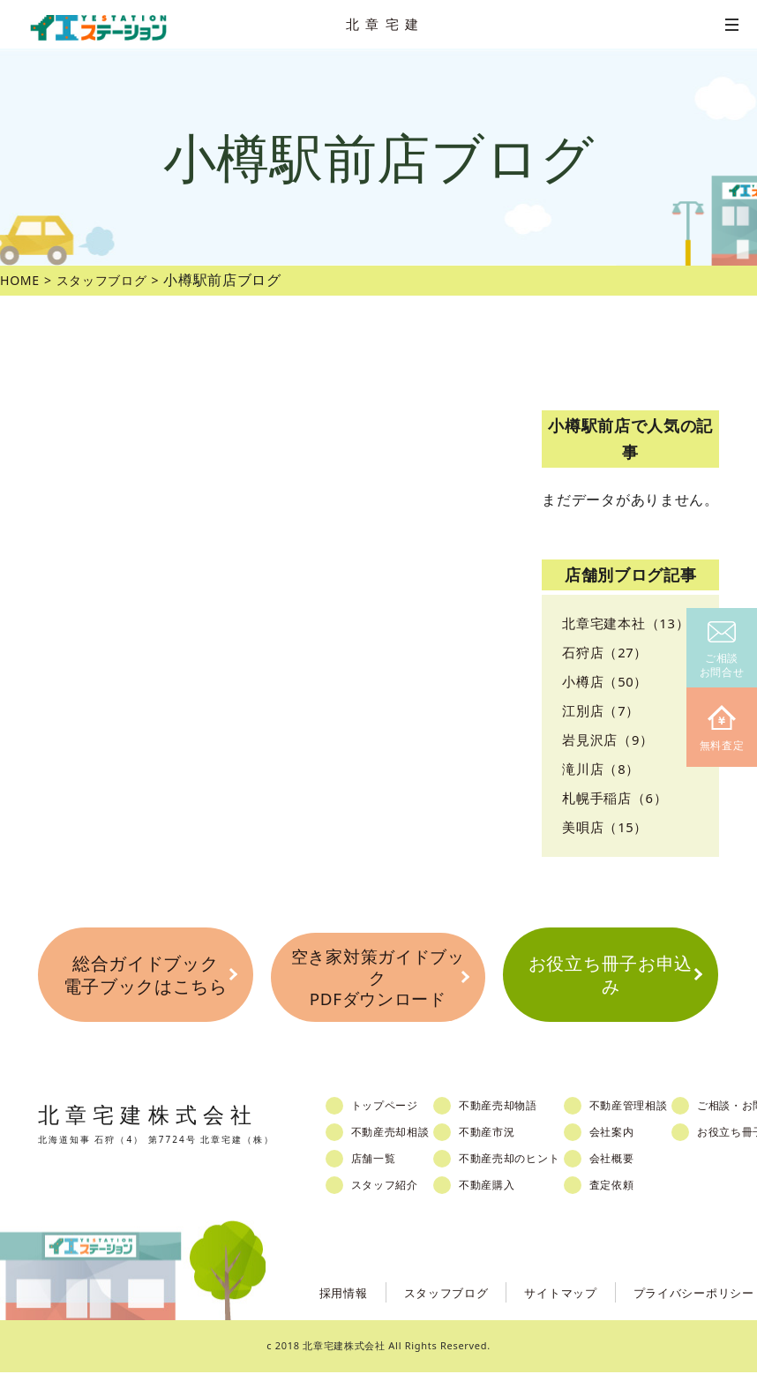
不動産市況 (502, 1134)
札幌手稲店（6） (618, 797)
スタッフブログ (429, 1293)
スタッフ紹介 (392, 1187)
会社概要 (635, 1160)
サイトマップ (549, 1293)
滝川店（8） (603, 768)
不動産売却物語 (514, 1107)
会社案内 (635, 1134)
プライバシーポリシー (689, 1293)
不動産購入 (502, 1187)
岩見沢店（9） (610, 739)
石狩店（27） (607, 652)
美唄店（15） (607, 827)
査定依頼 (635, 1187)
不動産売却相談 (398, 1134)
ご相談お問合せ (722, 650)
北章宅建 (385, 24)
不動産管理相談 (653, 1107)
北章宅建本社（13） (629, 623)
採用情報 (322, 1293)
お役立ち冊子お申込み (610, 977)
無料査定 (722, 729)
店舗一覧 (380, 1160)
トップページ (392, 1107)
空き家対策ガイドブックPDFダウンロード (377, 978)
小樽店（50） (607, 681)
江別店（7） (603, 710)
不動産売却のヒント (526, 1160)
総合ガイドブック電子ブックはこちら (145, 976)
